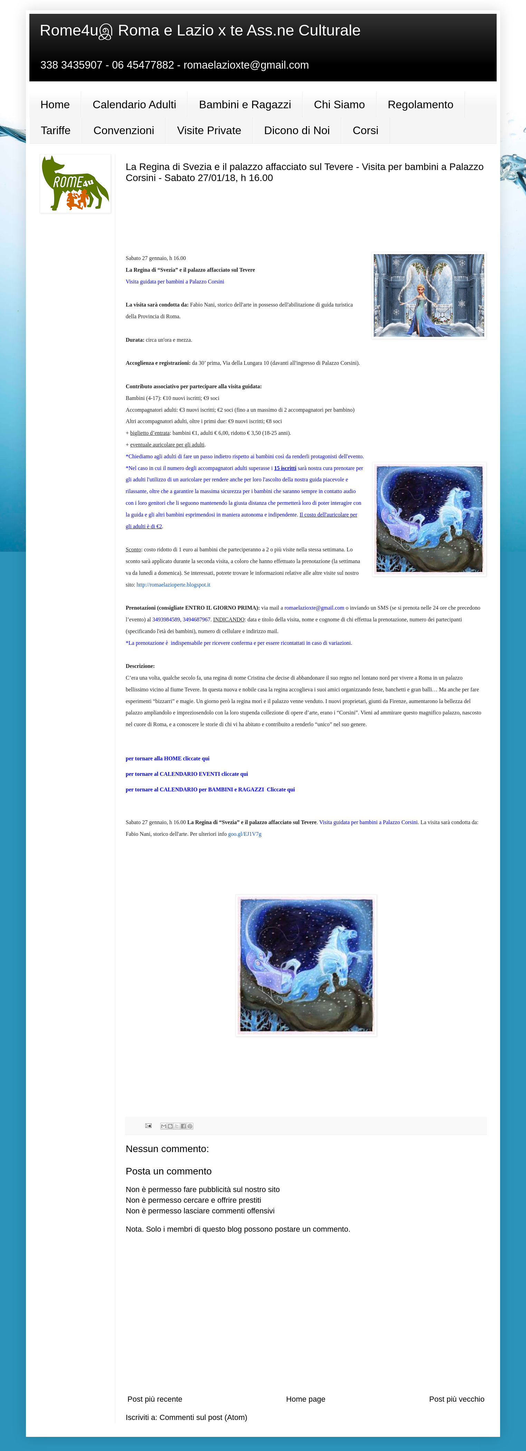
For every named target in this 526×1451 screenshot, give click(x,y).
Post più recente (154, 1399)
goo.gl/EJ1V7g (244, 834)
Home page (306, 1399)
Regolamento (420, 104)
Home (55, 104)
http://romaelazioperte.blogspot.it (173, 585)
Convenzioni (124, 130)
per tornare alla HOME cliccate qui (168, 758)
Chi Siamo (339, 104)
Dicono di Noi (297, 130)
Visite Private (209, 130)
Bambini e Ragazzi (245, 104)
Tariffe (56, 130)
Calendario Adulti (134, 104)
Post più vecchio (457, 1399)
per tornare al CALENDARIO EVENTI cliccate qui (187, 774)
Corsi (366, 130)
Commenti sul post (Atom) (203, 1417)
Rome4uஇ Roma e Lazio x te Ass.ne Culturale (200, 30)
